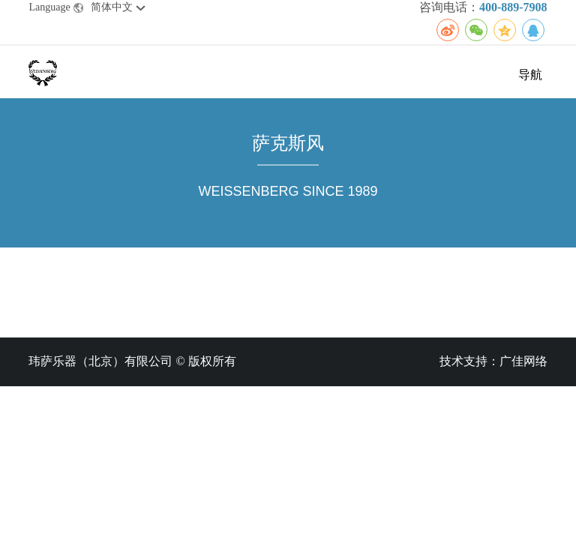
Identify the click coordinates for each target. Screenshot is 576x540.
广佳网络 (524, 361)
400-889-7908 (513, 7)
